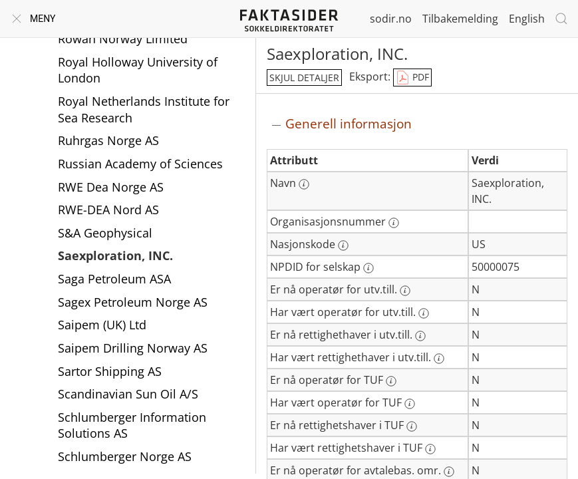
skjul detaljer (304, 77)
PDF (412, 78)
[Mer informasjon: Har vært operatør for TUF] (409, 404)
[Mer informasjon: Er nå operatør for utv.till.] (405, 290)
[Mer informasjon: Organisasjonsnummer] (393, 223)
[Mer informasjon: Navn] (304, 184)
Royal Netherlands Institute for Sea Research (143, 109)
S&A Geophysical (105, 233)
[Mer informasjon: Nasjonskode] (343, 245)
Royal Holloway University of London (137, 70)
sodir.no (391, 18)
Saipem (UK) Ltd (102, 325)
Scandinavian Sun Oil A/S (128, 394)
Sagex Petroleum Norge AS (133, 302)
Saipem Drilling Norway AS (133, 348)
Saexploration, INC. (115, 255)
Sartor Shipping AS (110, 371)
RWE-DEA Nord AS (108, 210)
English (527, 18)
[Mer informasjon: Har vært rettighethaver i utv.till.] (439, 358)
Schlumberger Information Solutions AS (132, 425)
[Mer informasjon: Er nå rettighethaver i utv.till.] (420, 336)
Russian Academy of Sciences (140, 164)
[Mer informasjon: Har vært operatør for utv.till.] (423, 313)
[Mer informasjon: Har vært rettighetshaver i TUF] (430, 449)
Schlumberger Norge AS (125, 456)
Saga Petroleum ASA (114, 279)
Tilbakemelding (460, 18)
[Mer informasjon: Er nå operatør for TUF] (391, 381)
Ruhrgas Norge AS (108, 140)
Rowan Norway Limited (123, 39)
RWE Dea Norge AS (111, 187)
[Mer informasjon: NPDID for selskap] (368, 268)
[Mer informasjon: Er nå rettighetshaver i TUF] (411, 426)
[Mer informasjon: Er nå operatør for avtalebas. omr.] (449, 471)
